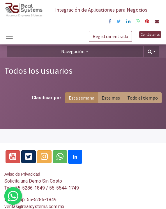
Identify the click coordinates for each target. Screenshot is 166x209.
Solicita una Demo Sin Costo (33, 181)
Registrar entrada (110, 36)
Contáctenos (150, 34)
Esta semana (81, 98)
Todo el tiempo (142, 98)
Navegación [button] (72, 51)
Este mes (111, 98)
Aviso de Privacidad (22, 174)
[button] (151, 51)
